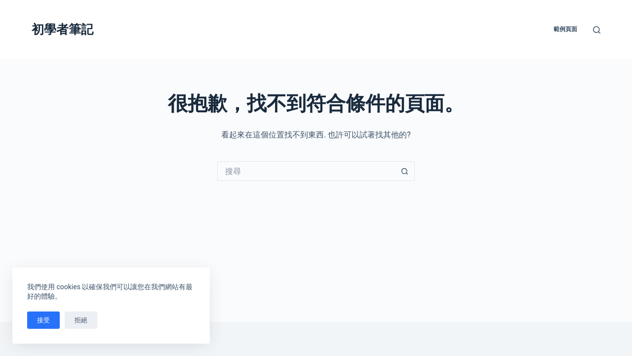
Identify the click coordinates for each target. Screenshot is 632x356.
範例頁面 (565, 29)
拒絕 (81, 320)
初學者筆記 (62, 29)
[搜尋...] (306, 171)
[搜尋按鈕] (405, 171)
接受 (43, 320)
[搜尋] (596, 30)
